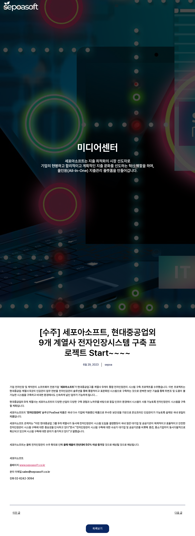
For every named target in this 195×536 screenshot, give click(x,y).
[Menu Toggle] (116, 6)
